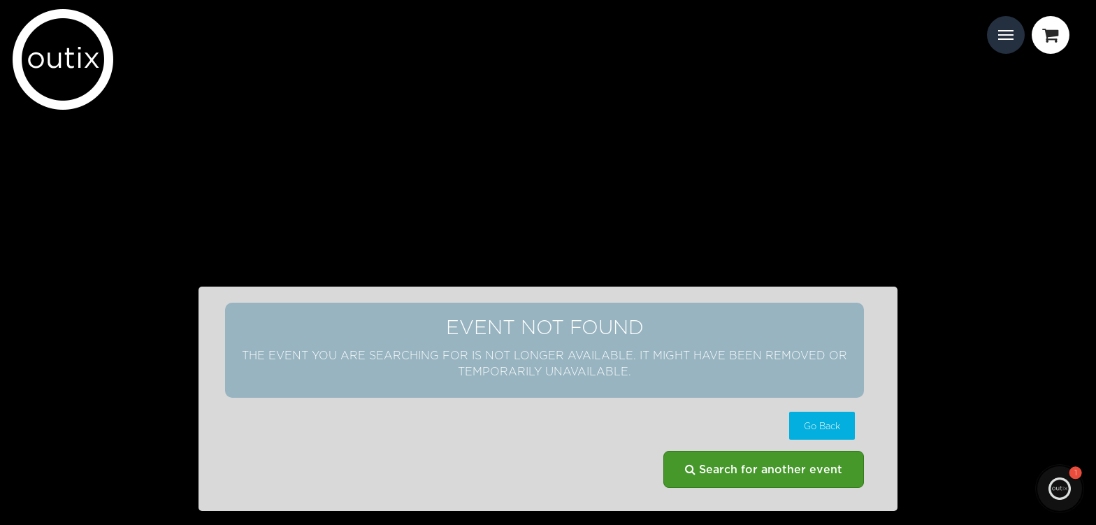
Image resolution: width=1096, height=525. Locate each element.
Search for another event (763, 469)
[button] (822, 426)
